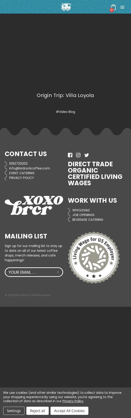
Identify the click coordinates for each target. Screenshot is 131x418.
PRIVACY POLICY (21, 178)
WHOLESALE (81, 210)
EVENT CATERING (21, 173)
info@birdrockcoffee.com (29, 168)
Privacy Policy (72, 401)
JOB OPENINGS (83, 215)
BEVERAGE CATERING (87, 219)
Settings (14, 410)
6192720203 (18, 163)
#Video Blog (65, 111)
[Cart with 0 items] (113, 7)
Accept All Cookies (69, 410)
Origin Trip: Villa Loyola (65, 95)
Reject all (37, 410)
